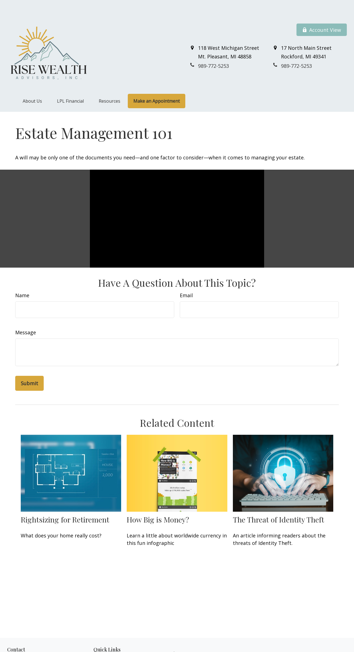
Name (22, 278)
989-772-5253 (32, 643)
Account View (321, 13)
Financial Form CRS (176, 636)
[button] (32, 84)
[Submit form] (29, 366)
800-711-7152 (37, 649)
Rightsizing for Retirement (65, 503)
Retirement (103, 643)
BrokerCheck (277, 646)
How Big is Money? (158, 503)
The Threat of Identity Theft (278, 503)
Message (25, 315)
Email (186, 278)
